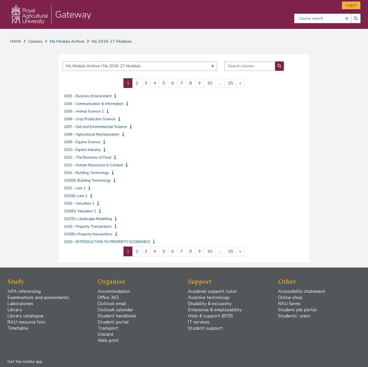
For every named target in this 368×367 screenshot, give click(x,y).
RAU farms (289, 304)
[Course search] (322, 18)
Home (15, 41)
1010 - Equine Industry (82, 149)
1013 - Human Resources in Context (93, 165)
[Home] (48, 19)
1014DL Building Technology (87, 180)
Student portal (113, 322)
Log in (351, 5)
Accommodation (114, 291)
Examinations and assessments (38, 297)
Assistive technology (209, 297)
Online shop (290, 297)
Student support (205, 328)
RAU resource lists (26, 322)
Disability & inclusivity (210, 304)
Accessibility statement (301, 291)
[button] (346, 18)
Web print (108, 340)
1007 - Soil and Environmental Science (95, 126)
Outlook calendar (115, 310)
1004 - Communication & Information (93, 103)
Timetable (17, 328)
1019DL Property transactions (88, 234)
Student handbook (117, 316)
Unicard (105, 334)
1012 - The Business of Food (87, 157)
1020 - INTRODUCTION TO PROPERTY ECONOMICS (107, 241)
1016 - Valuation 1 (79, 203)
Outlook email (112, 304)
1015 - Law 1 (75, 188)
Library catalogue (25, 316)
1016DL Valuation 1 (80, 211)
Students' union (294, 316)
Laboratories (20, 304)
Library (14, 310)
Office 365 (108, 297)
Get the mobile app (24, 361)
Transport (108, 328)
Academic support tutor (212, 291)
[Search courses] (250, 66)
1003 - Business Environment (87, 96)
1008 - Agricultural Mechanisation (91, 134)
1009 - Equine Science (82, 142)
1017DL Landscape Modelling (88, 218)
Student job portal (297, 310)
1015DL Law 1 (75, 195)
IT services (198, 322)
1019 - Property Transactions (88, 226)
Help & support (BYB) (210, 316)
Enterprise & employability (215, 310)
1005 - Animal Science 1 (84, 111)
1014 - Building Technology (86, 172)
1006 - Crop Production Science (90, 119)
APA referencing (24, 291)
